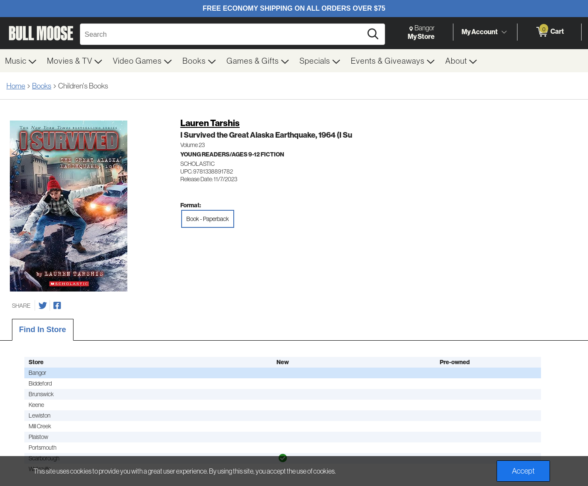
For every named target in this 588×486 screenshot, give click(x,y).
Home (15, 86)
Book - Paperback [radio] (207, 219)
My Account (480, 31)
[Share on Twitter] (42, 305)
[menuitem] (21, 60)
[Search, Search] (222, 34)
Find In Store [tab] (42, 329)
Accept (523, 471)
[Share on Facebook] (57, 305)
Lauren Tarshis (210, 123)
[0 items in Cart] (549, 32)
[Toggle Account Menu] (504, 32)
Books (41, 86)
